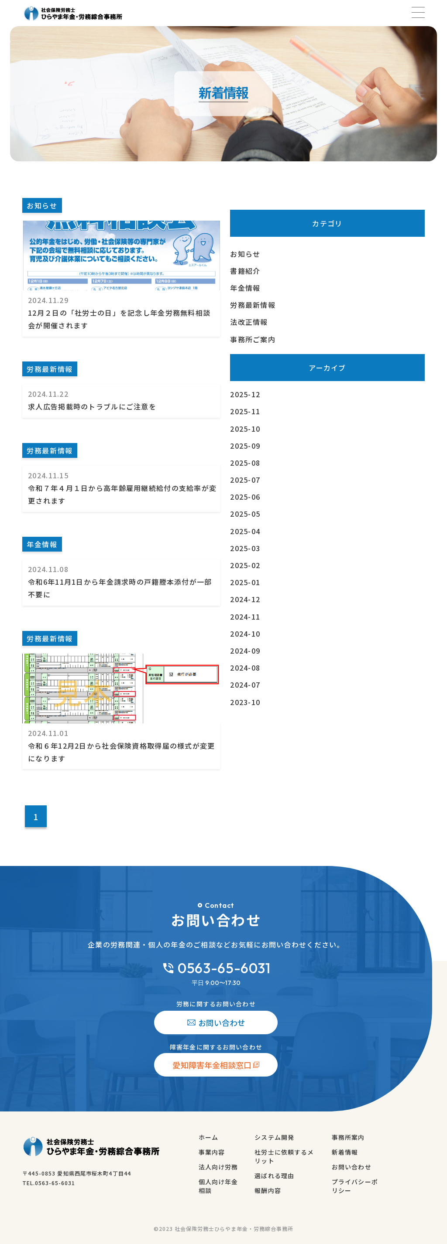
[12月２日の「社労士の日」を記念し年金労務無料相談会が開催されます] (79, 337)
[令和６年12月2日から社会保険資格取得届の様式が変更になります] (79, 605)
